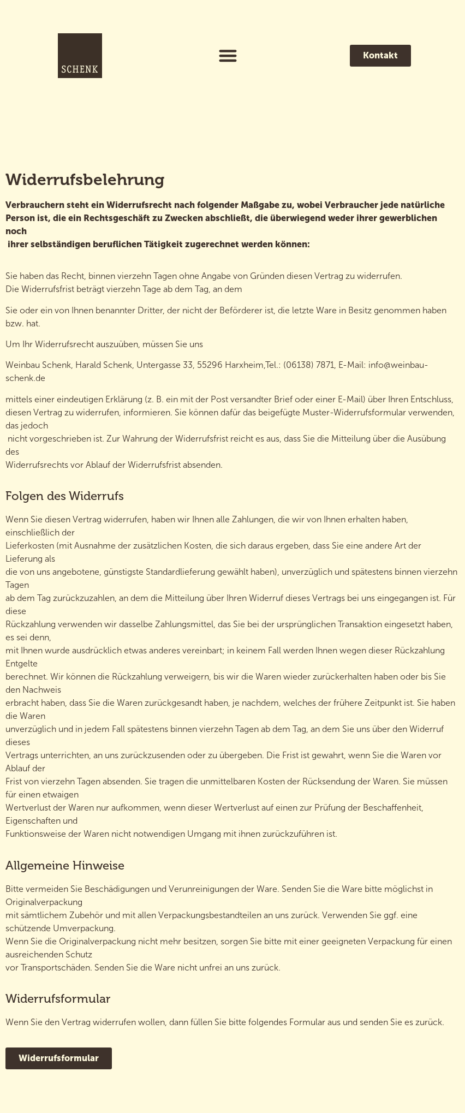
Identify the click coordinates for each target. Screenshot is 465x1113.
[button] (228, 55)
